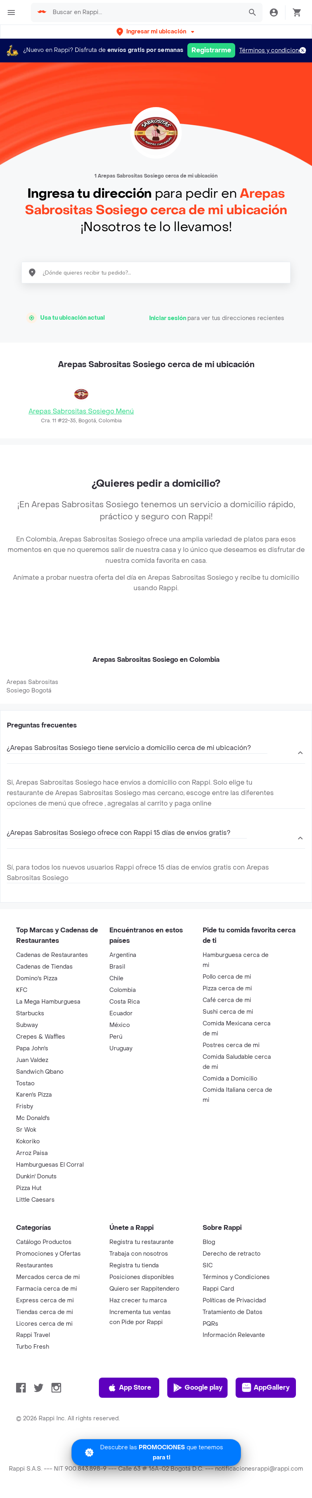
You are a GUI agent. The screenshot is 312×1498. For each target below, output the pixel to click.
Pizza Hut (28, 1188)
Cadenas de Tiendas (44, 967)
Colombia (122, 990)
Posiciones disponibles (141, 1277)
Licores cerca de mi (44, 1324)
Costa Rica (124, 1002)
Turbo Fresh (32, 1347)
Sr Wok (26, 1130)
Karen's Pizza (34, 1095)
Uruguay (120, 1048)
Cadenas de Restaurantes (52, 955)
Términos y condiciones (272, 50)
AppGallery (265, 1388)
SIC (208, 1265)
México (119, 1025)
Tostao (25, 1083)
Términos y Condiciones (236, 1277)
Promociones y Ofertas (48, 1254)
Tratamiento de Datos (233, 1312)
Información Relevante (234, 1335)
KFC (21, 990)
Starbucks (30, 1013)
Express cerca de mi (45, 1300)
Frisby (24, 1106)
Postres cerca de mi (231, 1045)
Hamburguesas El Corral (50, 1165)
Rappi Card (218, 1289)
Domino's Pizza (36, 978)
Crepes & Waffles (40, 1037)
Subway (27, 1025)
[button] (156, 31)
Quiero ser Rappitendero (144, 1289)
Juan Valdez (32, 1060)
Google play (197, 1388)
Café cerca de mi (227, 1000)
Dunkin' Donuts (36, 1176)
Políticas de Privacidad (234, 1300)
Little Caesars (35, 1200)
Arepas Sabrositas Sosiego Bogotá (32, 686)
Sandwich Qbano (40, 1072)
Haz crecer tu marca (138, 1300)
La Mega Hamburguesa (48, 1002)
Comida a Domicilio (230, 1079)
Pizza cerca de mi (227, 988)
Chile (116, 978)
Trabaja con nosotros (138, 1254)
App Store (129, 1388)
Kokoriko (28, 1141)
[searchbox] (145, 12)
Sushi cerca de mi (228, 1012)
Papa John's (32, 1048)
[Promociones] (156, 1452)
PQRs (210, 1324)
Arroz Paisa (32, 1153)
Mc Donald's (33, 1118)
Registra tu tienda (134, 1265)
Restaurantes (34, 1265)
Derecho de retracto (232, 1254)
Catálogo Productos (44, 1242)
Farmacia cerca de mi (46, 1289)
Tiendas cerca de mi (44, 1312)
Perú (115, 1037)
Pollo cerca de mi (227, 977)
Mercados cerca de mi (48, 1277)
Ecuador (121, 1013)
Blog (209, 1242)
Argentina (122, 955)
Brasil (117, 967)
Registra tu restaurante (141, 1242)
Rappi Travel (33, 1335)
